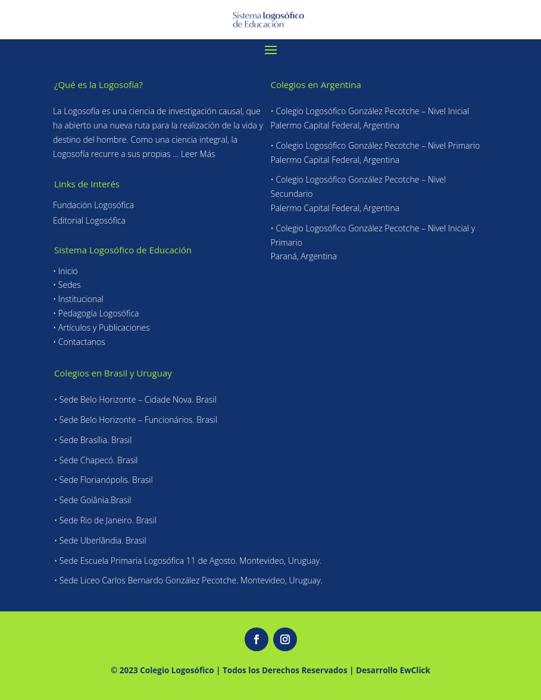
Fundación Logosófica (93, 205)
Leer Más (198, 153)
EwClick (415, 670)
